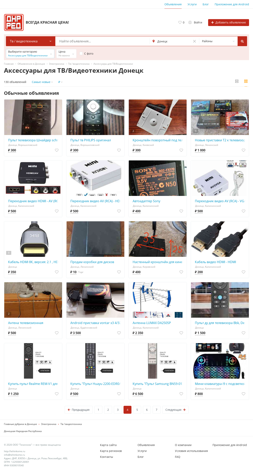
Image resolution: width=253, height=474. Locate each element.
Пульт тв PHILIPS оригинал (90, 140)
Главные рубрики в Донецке (20, 424)
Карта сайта (108, 445)
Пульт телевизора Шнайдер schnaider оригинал (34, 140)
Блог (206, 4)
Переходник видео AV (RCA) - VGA (220, 201)
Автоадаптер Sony (146, 201)
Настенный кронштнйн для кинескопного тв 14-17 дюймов (159, 262)
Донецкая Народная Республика (23, 431)
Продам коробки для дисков (92, 262)
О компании (183, 445)
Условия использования (191, 451)
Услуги (192, 4)
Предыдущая (79, 410)
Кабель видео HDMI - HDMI (215, 262)
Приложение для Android (232, 4)
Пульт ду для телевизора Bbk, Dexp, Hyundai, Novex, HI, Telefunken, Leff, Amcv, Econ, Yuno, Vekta (221, 323)
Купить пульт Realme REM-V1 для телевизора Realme (34, 384)
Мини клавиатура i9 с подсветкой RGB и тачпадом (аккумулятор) (221, 384)
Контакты (106, 457)
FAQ (177, 457)
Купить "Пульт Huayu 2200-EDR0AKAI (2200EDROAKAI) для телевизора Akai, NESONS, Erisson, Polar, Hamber (96, 384)
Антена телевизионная (25, 323)
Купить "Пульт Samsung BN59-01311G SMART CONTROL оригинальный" (159, 384)
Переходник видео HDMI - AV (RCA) (34, 201)
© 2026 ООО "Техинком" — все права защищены (32, 444)
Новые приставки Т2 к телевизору (221, 140)
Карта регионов (111, 451)
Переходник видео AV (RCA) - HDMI (96, 201)
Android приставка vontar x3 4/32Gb (96, 323)
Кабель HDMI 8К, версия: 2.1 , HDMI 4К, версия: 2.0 (34, 262)
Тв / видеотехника (71, 424)
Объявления (173, 4)
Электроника (48, 424)
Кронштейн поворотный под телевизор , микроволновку (159, 140)
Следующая (175, 410)
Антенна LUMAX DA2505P (152, 323)
